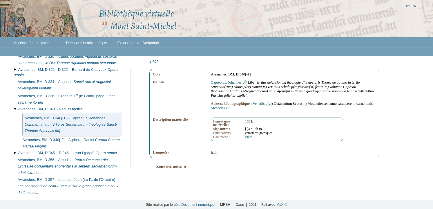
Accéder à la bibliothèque (35, 43)
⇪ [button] (153, 61)
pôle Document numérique (194, 205)
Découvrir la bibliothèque (86, 43)
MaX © (281, 205)
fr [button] (408, 5)
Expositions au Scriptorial (138, 43)
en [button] (414, 5)
